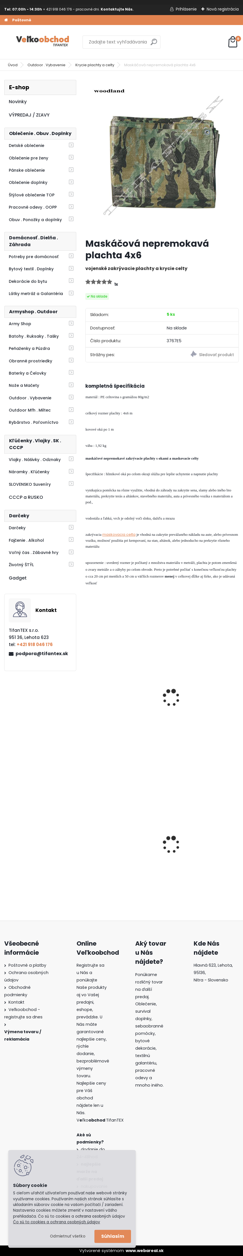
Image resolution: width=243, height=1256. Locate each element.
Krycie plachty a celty (94, 65)
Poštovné (21, 20)
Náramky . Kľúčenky (29, 472)
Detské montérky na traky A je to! (122, 850)
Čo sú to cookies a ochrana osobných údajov (56, 1222)
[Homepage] (6, 20)
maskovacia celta (119, 534)
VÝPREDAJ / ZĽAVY (29, 115)
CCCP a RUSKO (26, 497)
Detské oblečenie (26, 145)
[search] (154, 44)
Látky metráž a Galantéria (36, 293)
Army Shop (20, 324)
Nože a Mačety (24, 385)
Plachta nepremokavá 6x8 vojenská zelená (118, 705)
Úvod (13, 65)
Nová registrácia (223, 9)
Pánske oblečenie (27, 170)
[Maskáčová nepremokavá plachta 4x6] (161, 156)
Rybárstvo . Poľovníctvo (33, 422)
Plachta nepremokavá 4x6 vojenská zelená (197, 705)
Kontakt (16, 1002)
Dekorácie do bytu (28, 281)
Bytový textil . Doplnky (31, 269)
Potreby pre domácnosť (33, 256)
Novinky (18, 101)
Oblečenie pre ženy (28, 158)
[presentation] (88, 690)
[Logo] (43, 42)
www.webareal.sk (145, 1250)
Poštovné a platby (27, 965)
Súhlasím (112, 1236)
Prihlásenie (186, 9)
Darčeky (17, 528)
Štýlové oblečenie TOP (31, 195)
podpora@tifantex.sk (42, 653)
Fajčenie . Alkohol (26, 540)
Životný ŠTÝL (21, 565)
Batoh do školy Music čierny (198, 851)
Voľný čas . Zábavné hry (33, 552)
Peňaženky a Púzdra (29, 348)
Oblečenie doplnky (28, 182)
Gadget (18, 578)
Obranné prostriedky (30, 361)
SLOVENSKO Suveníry (30, 484)
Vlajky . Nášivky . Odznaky (35, 459)
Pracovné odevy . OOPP (33, 207)
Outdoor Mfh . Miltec (30, 410)
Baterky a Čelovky (27, 373)
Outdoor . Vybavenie (46, 65)
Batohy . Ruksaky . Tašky (34, 336)
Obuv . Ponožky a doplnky (35, 220)
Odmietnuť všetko (67, 1236)
